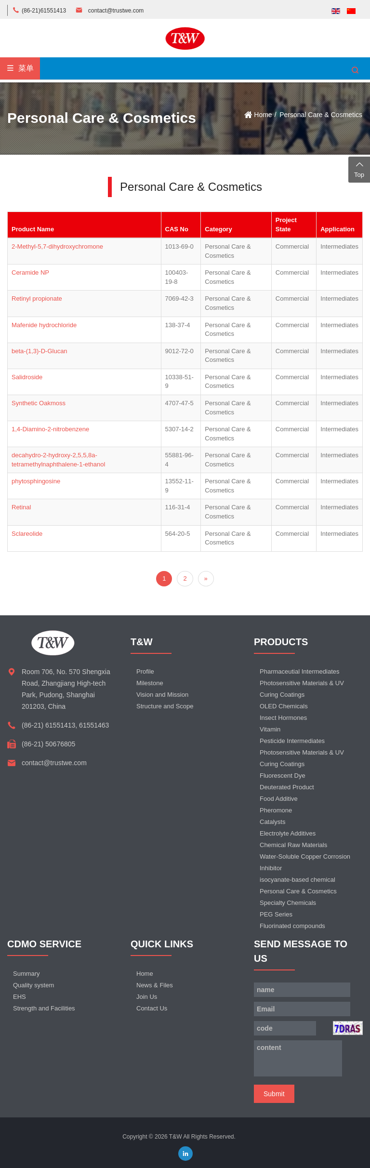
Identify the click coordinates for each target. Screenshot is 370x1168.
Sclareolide (27, 533)
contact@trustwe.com (116, 10)
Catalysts (272, 821)
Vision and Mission (162, 694)
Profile (145, 671)
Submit (274, 1094)
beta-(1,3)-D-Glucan (39, 351)
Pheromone (276, 810)
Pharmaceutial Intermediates (299, 671)
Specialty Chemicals (288, 902)
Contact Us (151, 1008)
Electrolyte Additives (288, 833)
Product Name (33, 229)
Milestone (149, 683)
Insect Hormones (283, 717)
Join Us (146, 996)
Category (218, 229)
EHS (19, 996)
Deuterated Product (287, 787)
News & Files (154, 985)
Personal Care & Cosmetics (320, 115)
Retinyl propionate (37, 298)
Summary (26, 973)
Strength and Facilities (44, 1008)
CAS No (176, 229)
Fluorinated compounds (292, 925)
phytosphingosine (36, 481)
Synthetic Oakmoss (39, 403)
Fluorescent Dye (282, 775)
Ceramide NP (30, 272)
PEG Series (276, 914)
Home (263, 115)
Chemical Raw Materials (293, 845)
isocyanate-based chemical (297, 879)
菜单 (20, 68)
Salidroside (27, 377)
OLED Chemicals (284, 706)
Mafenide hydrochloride (44, 325)
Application (337, 229)
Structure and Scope (165, 706)
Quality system (33, 985)
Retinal (21, 507)
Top (359, 168)
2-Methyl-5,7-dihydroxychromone (57, 246)
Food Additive (279, 798)
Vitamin (270, 729)
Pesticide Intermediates (292, 740)
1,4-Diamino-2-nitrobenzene (50, 429)
